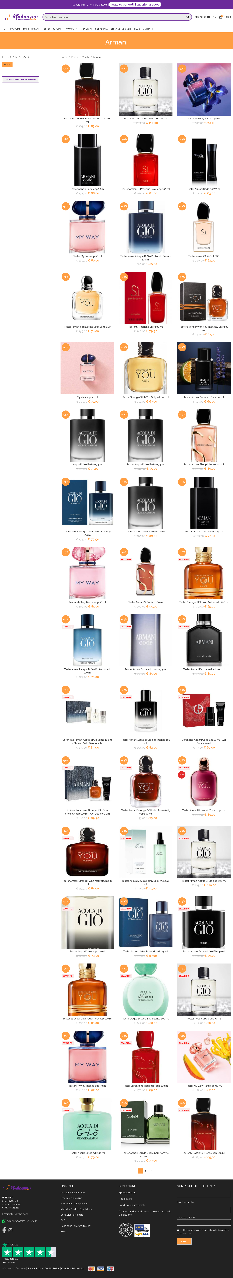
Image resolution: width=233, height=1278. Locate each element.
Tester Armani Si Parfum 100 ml (145, 602)
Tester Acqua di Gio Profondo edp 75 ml (145, 951)
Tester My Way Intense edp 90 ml (87, 1085)
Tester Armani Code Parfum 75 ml (204, 531)
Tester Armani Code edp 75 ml (87, 189)
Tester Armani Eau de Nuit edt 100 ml (204, 669)
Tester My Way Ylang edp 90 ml (204, 1085)
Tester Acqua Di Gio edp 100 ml (87, 951)
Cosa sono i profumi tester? (76, 1225)
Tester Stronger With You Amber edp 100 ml (204, 602)
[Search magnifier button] (188, 17)
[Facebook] (4, 1230)
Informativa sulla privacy (74, 1203)
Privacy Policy (35, 1268)
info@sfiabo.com (18, 1213)
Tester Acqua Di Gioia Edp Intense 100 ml (146, 1018)
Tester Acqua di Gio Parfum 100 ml (145, 531)
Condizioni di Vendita (72, 1268)
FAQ (63, 1220)
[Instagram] (10, 1230)
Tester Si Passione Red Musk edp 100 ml (145, 1085)
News (64, 1231)
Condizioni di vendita (72, 1214)
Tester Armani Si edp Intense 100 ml (204, 464)
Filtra (7, 65)
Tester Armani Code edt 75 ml (204, 189)
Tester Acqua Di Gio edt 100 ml (87, 1153)
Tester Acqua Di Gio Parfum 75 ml (145, 464)
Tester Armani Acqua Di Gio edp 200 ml (146, 118)
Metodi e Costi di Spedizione (76, 1209)
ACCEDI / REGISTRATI (73, 1192)
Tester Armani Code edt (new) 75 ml (204, 397)
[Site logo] (21, 16)
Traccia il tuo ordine (71, 1198)
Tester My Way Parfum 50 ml (204, 118)
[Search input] (114, 17)
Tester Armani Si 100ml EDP (203, 256)
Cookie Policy (52, 1268)
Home (64, 57)
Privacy (187, 1233)
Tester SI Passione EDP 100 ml (146, 326)
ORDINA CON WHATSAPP (19, 1221)
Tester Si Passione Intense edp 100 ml (204, 1153)
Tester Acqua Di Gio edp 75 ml (204, 1018)
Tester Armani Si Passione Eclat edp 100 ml (145, 189)
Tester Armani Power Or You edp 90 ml (204, 810)
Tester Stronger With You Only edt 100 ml (146, 397)
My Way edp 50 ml (87, 397)
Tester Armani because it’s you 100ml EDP (87, 326)
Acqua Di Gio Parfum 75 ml (87, 464)
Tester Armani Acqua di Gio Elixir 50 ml (204, 951)
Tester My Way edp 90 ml (87, 256)
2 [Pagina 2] (145, 1171)
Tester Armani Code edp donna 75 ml (145, 669)
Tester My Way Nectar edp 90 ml (87, 602)
